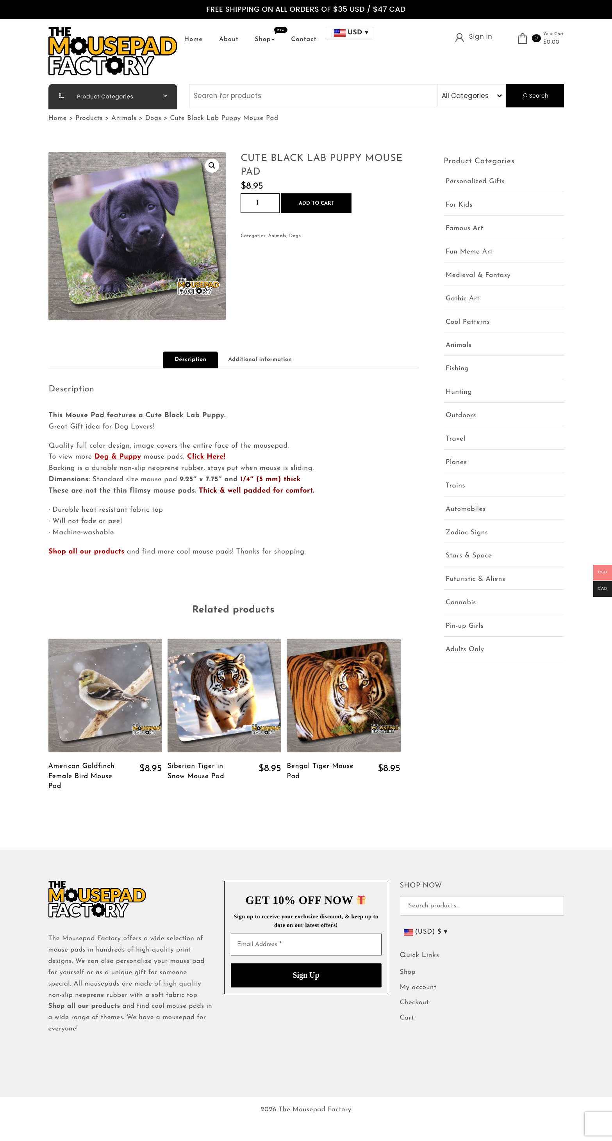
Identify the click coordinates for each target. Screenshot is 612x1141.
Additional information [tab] (260, 359)
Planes (456, 462)
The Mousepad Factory (315, 1110)
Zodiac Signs (467, 533)
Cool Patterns (468, 322)
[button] (212, 166)
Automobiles (466, 509)
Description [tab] (190, 359)
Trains (455, 486)
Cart (407, 1018)
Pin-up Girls (465, 626)
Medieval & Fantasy (478, 275)
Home (193, 39)
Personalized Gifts (475, 182)
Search (534, 96)
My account (418, 987)
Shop (265, 39)
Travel (456, 439)
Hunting (459, 392)
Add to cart (316, 203)
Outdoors (461, 415)
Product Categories (93, 96)
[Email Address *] (306, 944)
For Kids (459, 205)
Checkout (414, 1003)
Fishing (457, 369)
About (229, 39)
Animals (277, 236)
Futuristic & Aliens (475, 579)
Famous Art (464, 228)
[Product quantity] (260, 203)
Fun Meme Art (469, 252)
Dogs (295, 236)
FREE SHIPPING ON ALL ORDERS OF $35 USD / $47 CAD (305, 9)
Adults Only (465, 649)
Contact (303, 39)
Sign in (480, 36)
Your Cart (553, 34)
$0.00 (551, 42)
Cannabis (461, 603)
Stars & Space (469, 556)
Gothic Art (463, 299)
